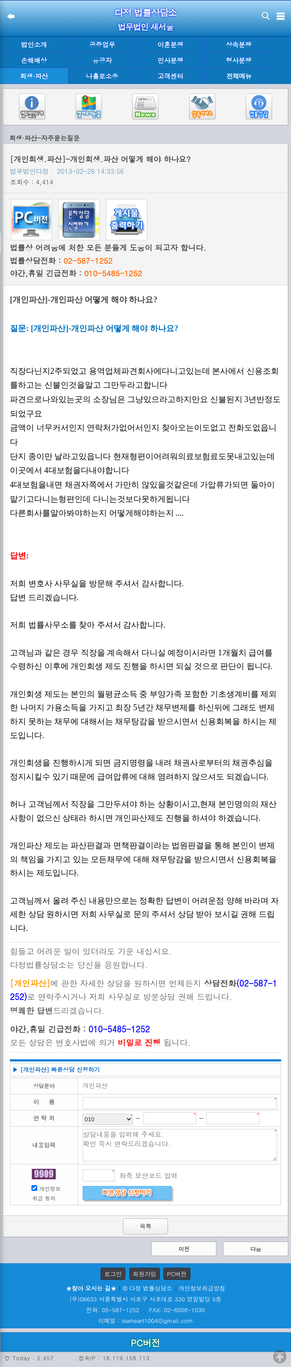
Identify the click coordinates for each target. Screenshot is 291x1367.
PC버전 (177, 1274)
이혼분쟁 (171, 44)
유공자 (102, 60)
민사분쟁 (171, 60)
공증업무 (102, 44)
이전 (184, 1248)
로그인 (113, 1274)
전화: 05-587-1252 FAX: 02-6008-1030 (145, 1309)
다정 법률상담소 (146, 12)
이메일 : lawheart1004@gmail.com (145, 1320)
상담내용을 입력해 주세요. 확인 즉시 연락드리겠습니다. (180, 1145)
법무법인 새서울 (145, 26)
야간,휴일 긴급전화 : (76, 273)
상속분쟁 (239, 44)
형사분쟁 (239, 60)
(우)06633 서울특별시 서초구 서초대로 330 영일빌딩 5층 (145, 1299)
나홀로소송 (102, 75)
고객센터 (171, 75)
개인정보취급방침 (202, 1288)
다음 (255, 1248)
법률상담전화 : (61, 260)
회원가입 (144, 1274)
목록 (145, 1226)
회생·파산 (34, 75)
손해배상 (34, 60)
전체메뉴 (238, 76)
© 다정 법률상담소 (147, 1288)
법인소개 (34, 44)
